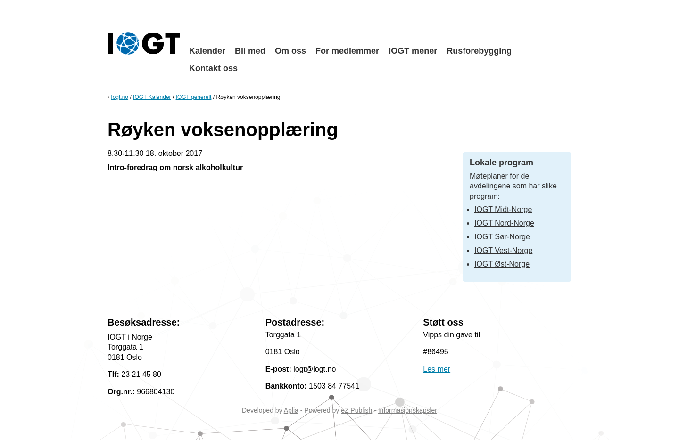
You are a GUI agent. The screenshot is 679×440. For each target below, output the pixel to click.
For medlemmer (347, 51)
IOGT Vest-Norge (503, 250)
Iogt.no (119, 97)
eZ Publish (356, 410)
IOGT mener (413, 51)
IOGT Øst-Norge (502, 264)
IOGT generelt (194, 97)
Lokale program (501, 162)
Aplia (291, 410)
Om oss (290, 51)
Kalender (207, 51)
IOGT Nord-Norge (504, 223)
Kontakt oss (213, 68)
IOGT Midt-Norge (503, 209)
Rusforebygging (479, 51)
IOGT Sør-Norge (502, 237)
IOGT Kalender (152, 97)
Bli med (250, 51)
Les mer (436, 369)
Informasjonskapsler (407, 410)
